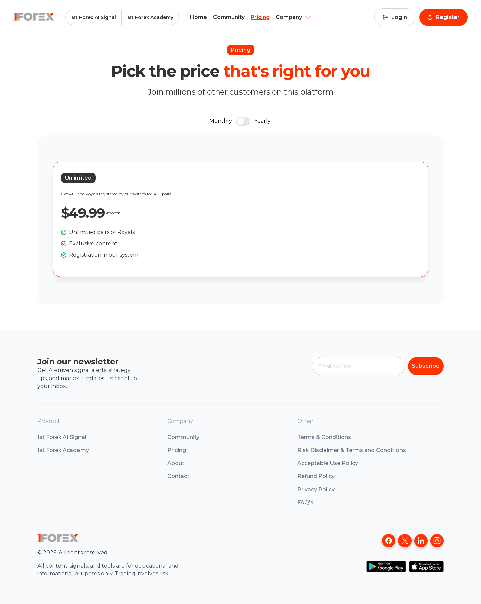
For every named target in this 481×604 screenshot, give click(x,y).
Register (443, 17)
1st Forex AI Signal (93, 17)
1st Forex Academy (150, 17)
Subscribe (426, 366)
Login (395, 17)
